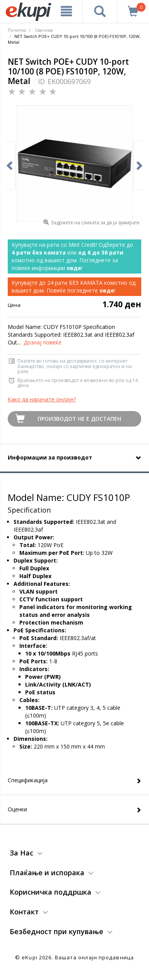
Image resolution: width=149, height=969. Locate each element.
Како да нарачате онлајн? (42, 399)
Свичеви (44, 30)
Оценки (17, 809)
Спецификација (28, 780)
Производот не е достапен (79, 418)
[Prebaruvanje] (100, 11)
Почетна (17, 30)
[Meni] (66, 11)
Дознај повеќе (43, 342)
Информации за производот (50, 457)
